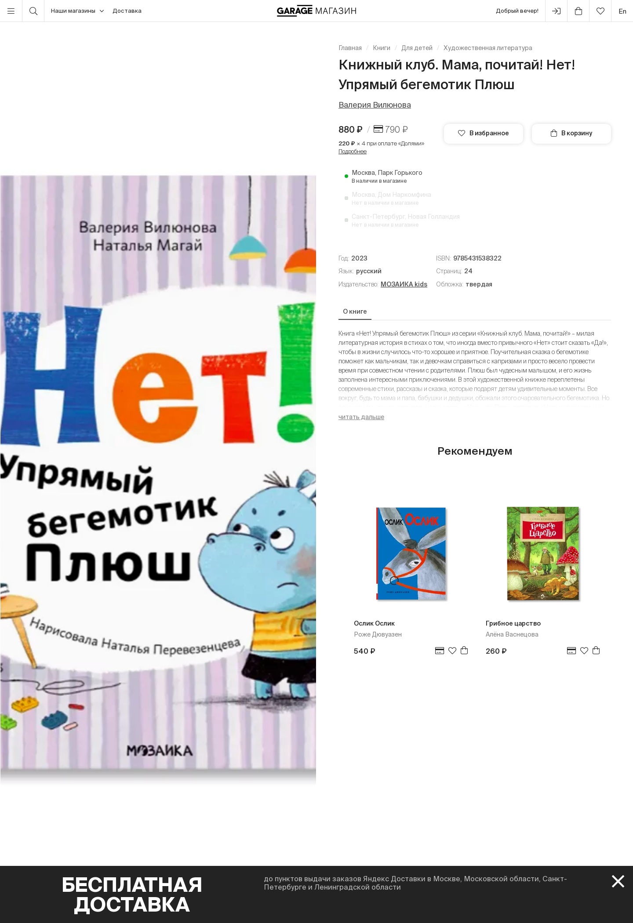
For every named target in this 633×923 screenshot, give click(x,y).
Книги (381, 47)
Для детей (417, 47)
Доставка (127, 10)
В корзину (571, 133)
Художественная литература (488, 47)
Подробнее (352, 151)
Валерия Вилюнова (374, 104)
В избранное (483, 133)
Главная (350, 47)
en (622, 11)
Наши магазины (77, 11)
